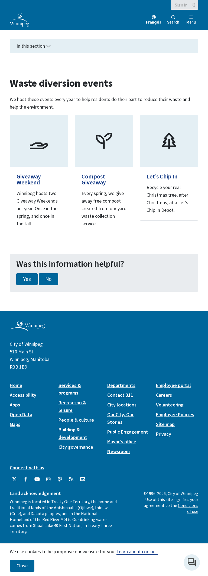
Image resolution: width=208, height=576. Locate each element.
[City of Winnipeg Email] (82, 479)
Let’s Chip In (162, 176)
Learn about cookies (137, 551)
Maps (15, 424)
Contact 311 (120, 395)
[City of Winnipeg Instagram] (48, 479)
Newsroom (118, 451)
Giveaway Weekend (29, 179)
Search (173, 20)
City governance (75, 447)
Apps (15, 405)
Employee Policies (175, 414)
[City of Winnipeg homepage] (27, 330)
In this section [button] (34, 46)
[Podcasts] (59, 479)
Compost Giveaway (94, 179)
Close (22, 566)
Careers (164, 395)
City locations (121, 405)
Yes (27, 279)
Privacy (163, 434)
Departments (121, 385)
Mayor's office (121, 441)
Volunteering (170, 405)
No (49, 279)
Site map (165, 424)
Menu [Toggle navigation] (191, 20)
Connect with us (27, 467)
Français (153, 22)
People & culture (76, 420)
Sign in (181, 5)
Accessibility (23, 395)
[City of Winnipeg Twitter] (14, 479)
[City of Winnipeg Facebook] (25, 479)
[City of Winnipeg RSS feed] (71, 479)
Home (16, 385)
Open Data (21, 414)
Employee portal (173, 385)
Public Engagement (127, 432)
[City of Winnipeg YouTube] (37, 479)
